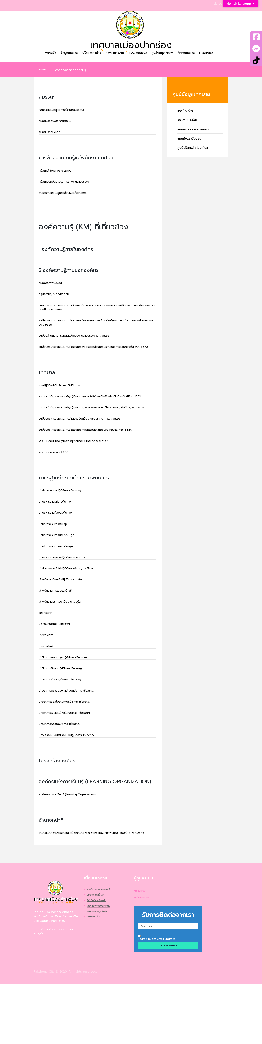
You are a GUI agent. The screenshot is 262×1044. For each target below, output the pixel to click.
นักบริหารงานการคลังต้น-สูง (59, 584)
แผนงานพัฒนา (139, 53)
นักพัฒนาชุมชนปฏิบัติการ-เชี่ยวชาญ (64, 524)
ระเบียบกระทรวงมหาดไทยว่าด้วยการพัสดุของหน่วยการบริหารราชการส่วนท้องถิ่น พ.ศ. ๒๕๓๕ (96, 361)
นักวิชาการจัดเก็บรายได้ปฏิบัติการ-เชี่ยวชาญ (70, 751)
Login (223, 4)
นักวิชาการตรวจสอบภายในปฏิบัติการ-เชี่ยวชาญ (73, 739)
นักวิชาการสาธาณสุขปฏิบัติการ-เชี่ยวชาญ (68, 703)
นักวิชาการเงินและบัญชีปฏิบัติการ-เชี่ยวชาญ (70, 763)
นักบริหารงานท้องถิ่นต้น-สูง (58, 548)
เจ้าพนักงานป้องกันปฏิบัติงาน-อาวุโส (65, 620)
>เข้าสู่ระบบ (141, 950)
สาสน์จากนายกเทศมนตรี (101, 949)
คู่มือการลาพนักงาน (53, 288)
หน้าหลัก (43, 53)
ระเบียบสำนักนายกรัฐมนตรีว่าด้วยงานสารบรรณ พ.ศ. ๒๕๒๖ (82, 346)
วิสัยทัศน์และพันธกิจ (98, 960)
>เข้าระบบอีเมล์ (143, 957)
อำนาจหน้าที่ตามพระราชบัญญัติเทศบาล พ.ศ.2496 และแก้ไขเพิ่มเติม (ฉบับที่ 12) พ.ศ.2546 (95, 435)
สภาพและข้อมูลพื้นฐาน (100, 971)
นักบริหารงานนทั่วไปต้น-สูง (58, 536)
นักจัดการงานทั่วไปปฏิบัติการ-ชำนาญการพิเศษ (72, 608)
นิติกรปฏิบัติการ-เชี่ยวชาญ (57, 668)
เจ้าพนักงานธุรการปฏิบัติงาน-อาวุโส (64, 644)
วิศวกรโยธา (47, 655)
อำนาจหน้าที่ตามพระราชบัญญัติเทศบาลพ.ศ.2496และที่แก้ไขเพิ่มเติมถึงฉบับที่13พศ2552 (92, 417)
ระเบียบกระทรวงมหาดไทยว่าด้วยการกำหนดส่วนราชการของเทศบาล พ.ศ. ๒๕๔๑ (95, 461)
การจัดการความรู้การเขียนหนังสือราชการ (68, 197)
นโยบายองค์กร (88, 53)
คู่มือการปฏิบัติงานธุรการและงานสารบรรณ (69, 185)
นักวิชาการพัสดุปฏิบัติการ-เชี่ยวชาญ (64, 727)
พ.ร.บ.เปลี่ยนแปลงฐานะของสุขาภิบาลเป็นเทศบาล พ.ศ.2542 (81, 472)
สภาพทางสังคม (96, 976)
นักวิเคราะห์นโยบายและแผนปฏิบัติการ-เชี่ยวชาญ (72, 787)
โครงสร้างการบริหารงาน (101, 965)
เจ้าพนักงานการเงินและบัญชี (59, 632)
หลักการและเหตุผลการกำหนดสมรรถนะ (66, 110)
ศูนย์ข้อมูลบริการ (165, 53)
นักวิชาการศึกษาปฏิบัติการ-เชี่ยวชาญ (65, 715)
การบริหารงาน (114, 53)
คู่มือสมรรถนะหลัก (52, 134)
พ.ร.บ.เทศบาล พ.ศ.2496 (56, 485)
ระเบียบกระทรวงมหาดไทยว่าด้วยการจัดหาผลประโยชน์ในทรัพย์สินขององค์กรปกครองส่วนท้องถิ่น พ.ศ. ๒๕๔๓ (93, 332)
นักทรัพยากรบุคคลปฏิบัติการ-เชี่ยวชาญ (67, 596)
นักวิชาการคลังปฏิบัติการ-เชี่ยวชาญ (64, 775)
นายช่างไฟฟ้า (48, 692)
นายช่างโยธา (48, 679)
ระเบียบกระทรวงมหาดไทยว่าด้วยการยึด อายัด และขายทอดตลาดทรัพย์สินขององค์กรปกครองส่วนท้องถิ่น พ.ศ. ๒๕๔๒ (94, 315)
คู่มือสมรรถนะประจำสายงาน (58, 122)
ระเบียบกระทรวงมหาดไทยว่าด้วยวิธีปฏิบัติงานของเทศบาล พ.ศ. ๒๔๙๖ (88, 449)
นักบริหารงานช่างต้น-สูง (56, 560)
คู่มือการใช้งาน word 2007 (58, 173)
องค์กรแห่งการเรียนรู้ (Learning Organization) (73, 847)
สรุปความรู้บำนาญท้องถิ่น (57, 300)
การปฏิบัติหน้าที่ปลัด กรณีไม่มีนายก (64, 403)
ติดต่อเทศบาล (191, 53)
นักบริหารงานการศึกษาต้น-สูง (60, 572)
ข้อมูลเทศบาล (64, 53)
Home (43, 70)
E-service (213, 53)
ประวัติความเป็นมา (97, 954)
